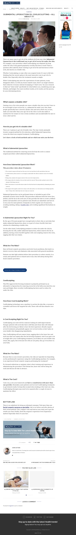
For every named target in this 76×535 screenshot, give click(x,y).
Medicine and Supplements (54, 8)
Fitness (41, 8)
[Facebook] (27, 517)
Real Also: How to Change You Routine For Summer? (14, 270)
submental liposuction (19, 419)
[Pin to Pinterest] (37, 442)
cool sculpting (7, 419)
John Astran (26, 19)
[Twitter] (37, 517)
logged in (11, 505)
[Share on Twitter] (35, 442)
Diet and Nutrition (32, 8)
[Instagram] (48, 517)
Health (22, 8)
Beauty (66, 8)
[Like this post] (31, 442)
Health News (15, 8)
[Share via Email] (38, 442)
